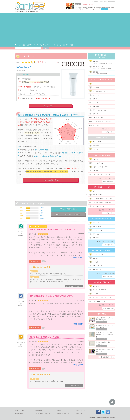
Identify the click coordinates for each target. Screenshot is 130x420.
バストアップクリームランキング (101, 80)
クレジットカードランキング (101, 282)
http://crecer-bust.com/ (23, 67)
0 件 (42, 213)
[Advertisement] (65, 28)
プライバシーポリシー (82, 410)
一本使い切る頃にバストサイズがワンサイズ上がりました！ (53, 229)
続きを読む (78, 257)
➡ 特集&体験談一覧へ (107, 357)
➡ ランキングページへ (107, 129)
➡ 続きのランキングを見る (106, 178)
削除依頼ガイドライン (62, 413)
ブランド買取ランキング (101, 187)
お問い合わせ (19, 413)
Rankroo (101, 417)
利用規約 (58, 410)
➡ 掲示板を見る (108, 132)
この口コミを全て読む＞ (74, 286)
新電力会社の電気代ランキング (102, 250)
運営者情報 (38, 410)
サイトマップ (80, 413)
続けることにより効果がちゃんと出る (45, 337)
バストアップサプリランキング (102, 155)
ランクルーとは (19, 410)
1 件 (42, 207)
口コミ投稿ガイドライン (42, 413)
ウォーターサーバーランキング (102, 219)
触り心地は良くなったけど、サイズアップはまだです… (51, 296)
